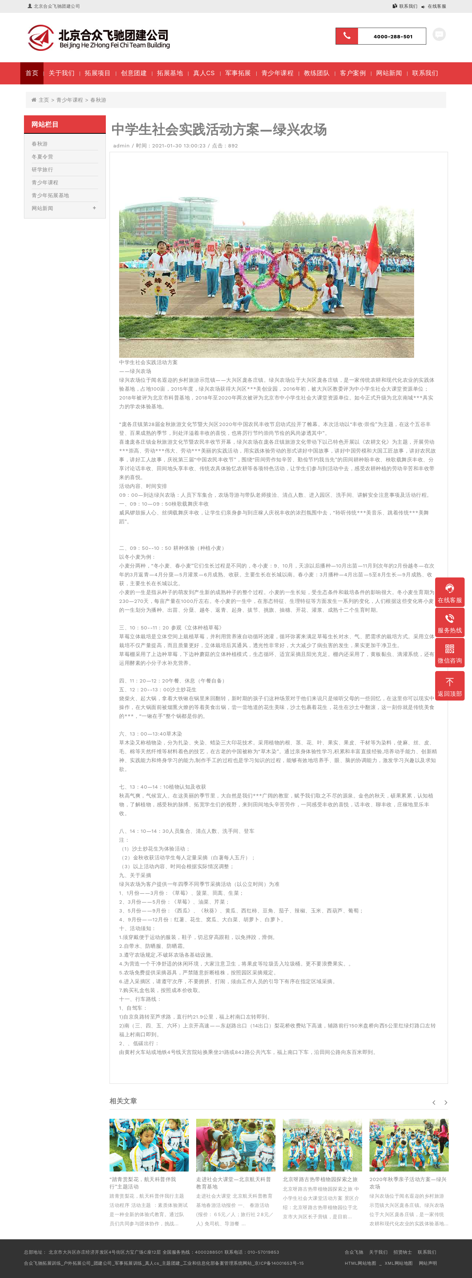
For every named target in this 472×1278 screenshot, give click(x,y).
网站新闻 (42, 208)
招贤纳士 (402, 1252)
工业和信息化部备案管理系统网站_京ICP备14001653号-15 (243, 1263)
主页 (44, 100)
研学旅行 (42, 169)
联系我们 (408, 6)
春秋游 (98, 100)
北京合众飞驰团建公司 (57, 6)
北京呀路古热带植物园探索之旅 (320, 1179)
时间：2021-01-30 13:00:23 (171, 146)
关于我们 (378, 1252)
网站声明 (428, 1263)
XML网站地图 (399, 1263)
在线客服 (437, 6)
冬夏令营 (42, 157)
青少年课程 (69, 100)
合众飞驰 (354, 1252)
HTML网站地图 (360, 1263)
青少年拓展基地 (50, 195)
